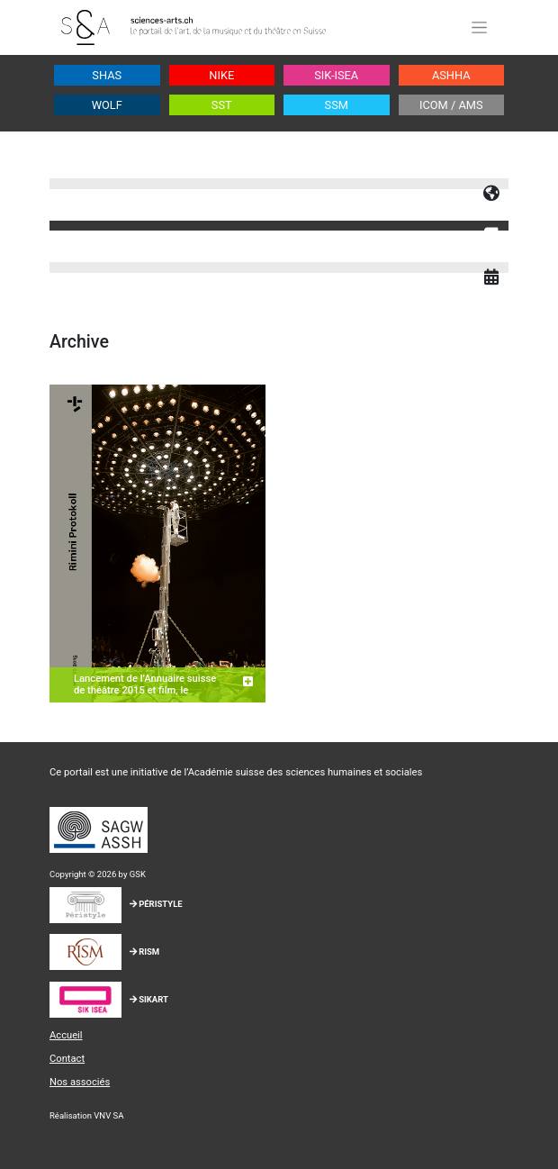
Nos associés (80, 1082)
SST (222, 105)
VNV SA (108, 1115)
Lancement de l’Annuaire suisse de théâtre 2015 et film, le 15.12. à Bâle (145, 691)
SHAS (107, 75)
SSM (336, 105)
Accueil (66, 1035)
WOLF (107, 105)
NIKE (221, 75)
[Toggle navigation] (479, 27)
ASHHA (451, 75)
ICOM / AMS (451, 105)
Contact (67, 1059)
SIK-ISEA (336, 75)
